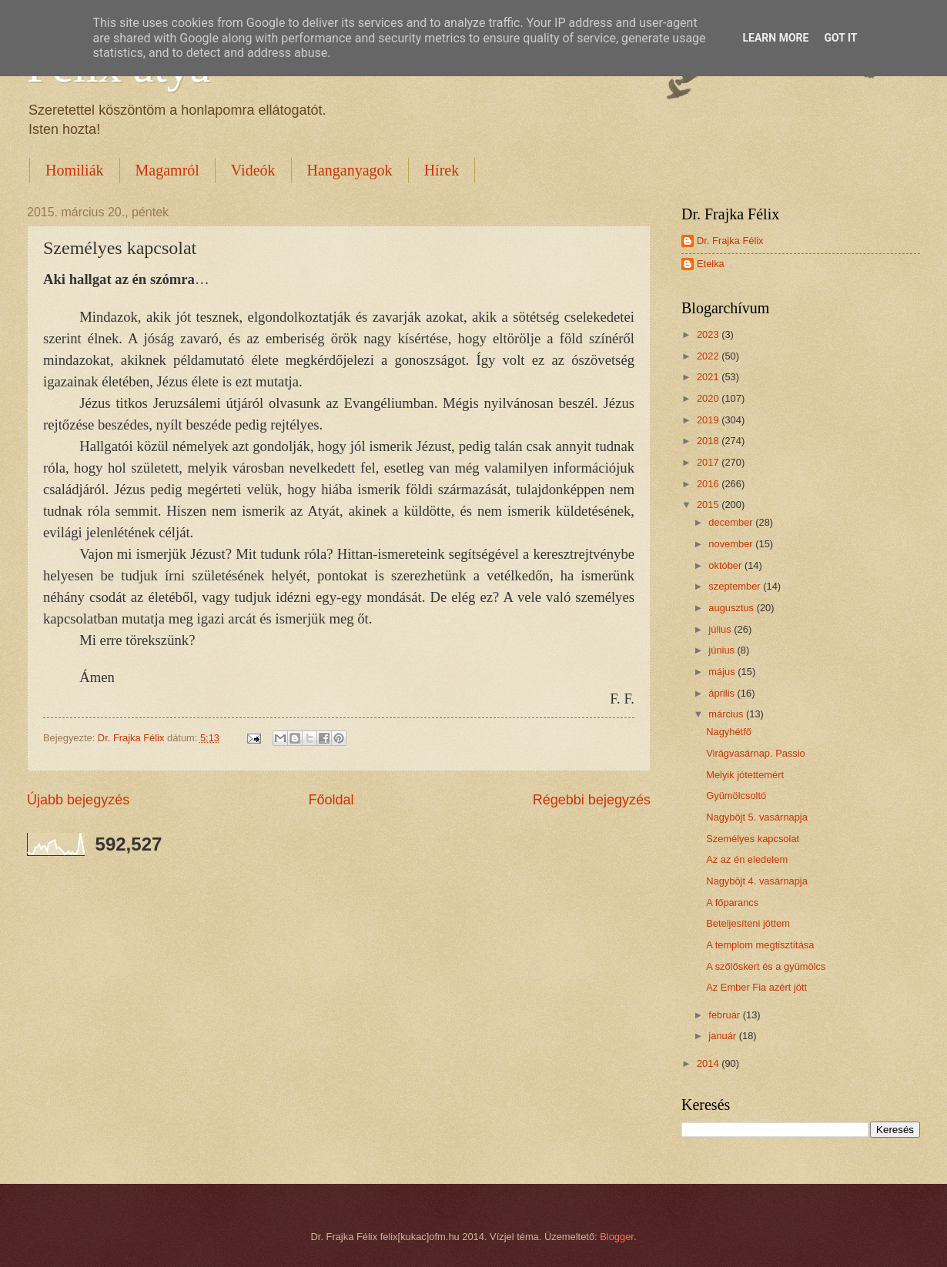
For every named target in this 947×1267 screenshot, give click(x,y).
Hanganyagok (350, 170)
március (727, 714)
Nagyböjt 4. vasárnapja (757, 881)
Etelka (710, 263)
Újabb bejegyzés (78, 799)
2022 (709, 356)
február (725, 1015)
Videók (253, 170)
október (726, 565)
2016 (709, 484)
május (723, 671)
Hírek (442, 170)
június (722, 650)
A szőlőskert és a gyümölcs (765, 966)
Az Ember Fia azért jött (756, 987)
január (723, 1035)
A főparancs (732, 902)
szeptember (735, 586)
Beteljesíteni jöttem (748, 923)
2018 (709, 440)
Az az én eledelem (747, 859)
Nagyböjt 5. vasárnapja (757, 817)
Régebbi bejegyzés (592, 799)
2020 (709, 398)
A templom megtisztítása (760, 945)
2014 (709, 1063)
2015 (709, 504)
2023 (709, 334)
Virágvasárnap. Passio (755, 753)
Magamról (167, 170)
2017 (709, 462)
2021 (709, 377)
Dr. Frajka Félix (730, 240)
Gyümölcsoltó (736, 795)
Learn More (775, 38)
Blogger (617, 1236)
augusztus (732, 607)
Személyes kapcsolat (752, 838)
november (731, 544)
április (722, 693)
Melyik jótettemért (745, 775)
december (731, 522)
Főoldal (330, 799)
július (721, 629)
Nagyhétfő (728, 731)
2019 (709, 420)
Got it (840, 38)
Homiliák (74, 170)
